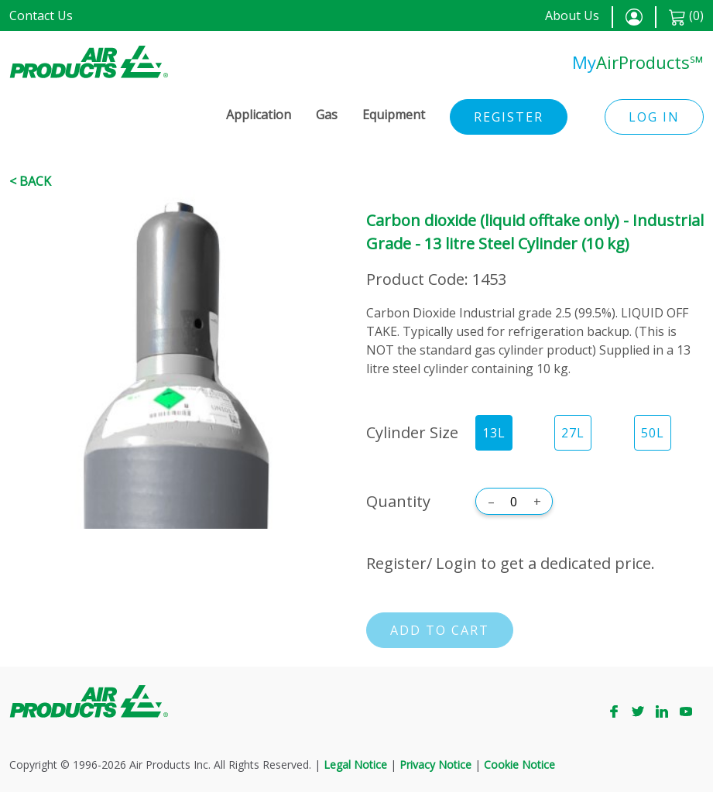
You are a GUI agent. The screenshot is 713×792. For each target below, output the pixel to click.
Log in (654, 116)
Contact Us (41, 15)
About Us (572, 15)
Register (508, 116)
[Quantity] (514, 502)
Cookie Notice (519, 764)
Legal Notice (355, 764)
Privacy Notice (435, 764)
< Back (30, 181)
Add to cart (439, 630)
